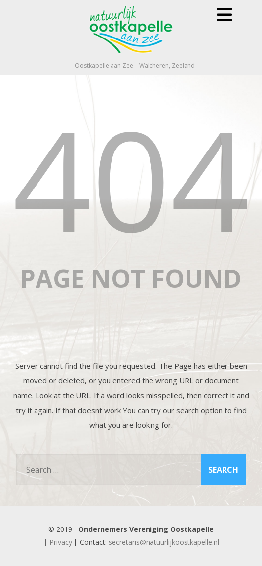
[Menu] (224, 14)
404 (131, 178)
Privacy (60, 542)
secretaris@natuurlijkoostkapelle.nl (164, 542)
